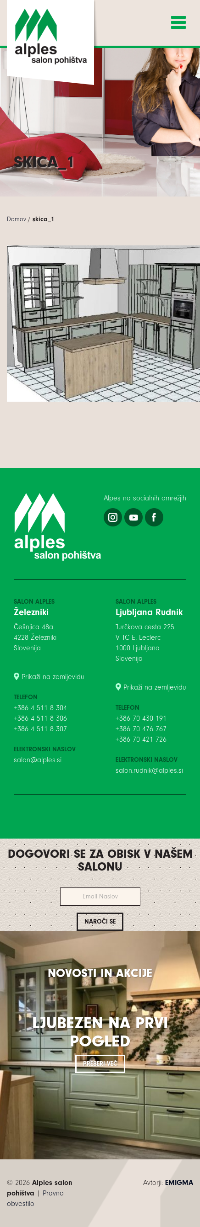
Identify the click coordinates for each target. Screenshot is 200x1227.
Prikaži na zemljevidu (53, 677)
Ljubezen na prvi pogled (100, 1032)
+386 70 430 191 (141, 718)
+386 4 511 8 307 (40, 729)
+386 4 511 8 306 (40, 718)
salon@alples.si (37, 760)
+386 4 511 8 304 (40, 708)
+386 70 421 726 (141, 739)
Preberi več (100, 1064)
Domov (16, 219)
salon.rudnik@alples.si (149, 770)
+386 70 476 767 (141, 729)
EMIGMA (179, 1183)
